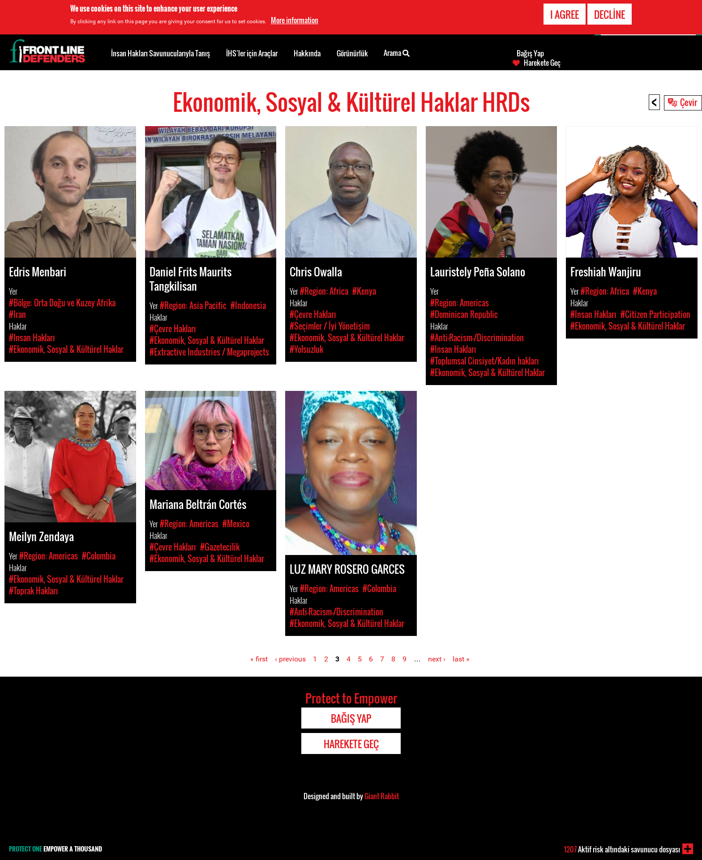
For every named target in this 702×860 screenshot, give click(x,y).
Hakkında (307, 53)
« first (259, 659)
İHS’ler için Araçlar (252, 53)
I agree (564, 14)
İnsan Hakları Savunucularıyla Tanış (160, 53)
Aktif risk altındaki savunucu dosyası (622, 849)
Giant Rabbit (381, 796)
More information (294, 20)
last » (461, 659)
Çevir (688, 102)
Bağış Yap (530, 53)
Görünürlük (352, 53)
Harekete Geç (542, 62)
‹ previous (290, 659)
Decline (609, 14)
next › (436, 659)
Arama (397, 52)
